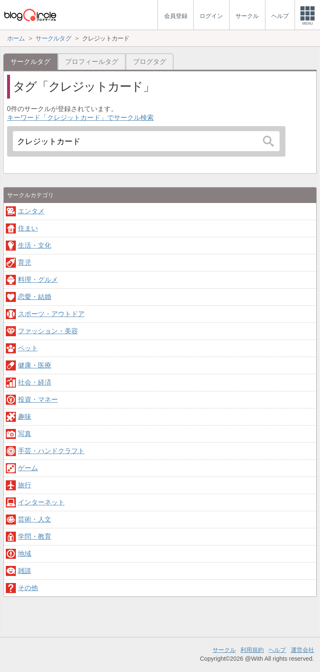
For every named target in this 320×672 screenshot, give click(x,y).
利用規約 (252, 650)
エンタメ (31, 211)
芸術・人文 (34, 519)
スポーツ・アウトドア (51, 313)
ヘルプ (277, 650)
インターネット (41, 502)
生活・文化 (34, 245)
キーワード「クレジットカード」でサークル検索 (80, 117)
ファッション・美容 (48, 331)
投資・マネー (38, 399)
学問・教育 (34, 536)
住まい (28, 228)
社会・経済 (34, 382)
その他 (28, 587)
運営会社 (302, 650)
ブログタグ (149, 61)
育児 (24, 262)
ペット (28, 348)
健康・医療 (34, 365)
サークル (224, 650)
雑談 (24, 570)
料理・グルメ (38, 279)
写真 (24, 433)
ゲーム (28, 468)
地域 (24, 553)
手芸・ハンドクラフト (51, 450)
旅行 (24, 485)
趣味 (24, 416)
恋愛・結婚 (34, 296)
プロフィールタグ (91, 61)
